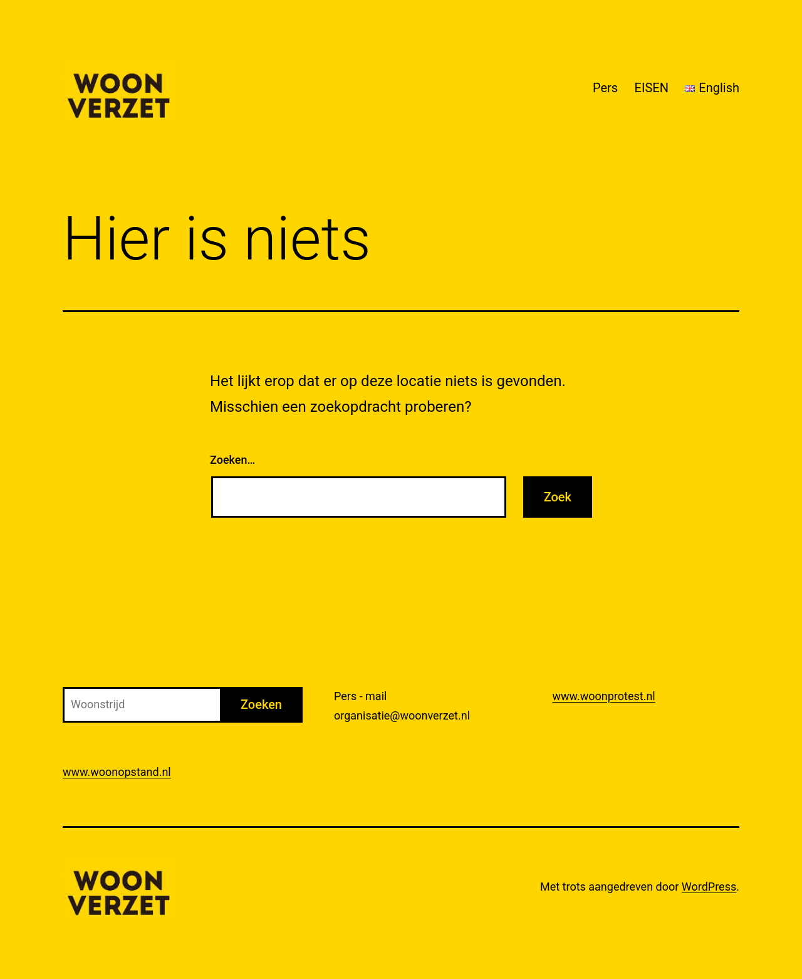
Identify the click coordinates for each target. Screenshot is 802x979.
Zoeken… (232, 459)
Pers (605, 87)
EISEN (652, 87)
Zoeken (261, 704)
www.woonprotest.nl (604, 696)
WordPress (709, 886)
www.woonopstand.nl (117, 771)
